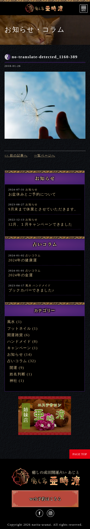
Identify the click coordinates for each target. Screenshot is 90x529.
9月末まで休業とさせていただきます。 (43, 209)
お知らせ (31, 189)
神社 (14, 381)
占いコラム (33, 255)
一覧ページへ (44, 155)
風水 (28, 285)
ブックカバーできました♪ (31, 290)
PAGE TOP (79, 454)
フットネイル (19, 328)
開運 (14, 368)
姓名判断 (17, 374)
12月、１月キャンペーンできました (40, 224)
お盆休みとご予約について (32, 194)
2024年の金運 (20, 275)
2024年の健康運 (22, 260)
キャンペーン (19, 348)
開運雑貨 (15, 335)
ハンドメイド (42, 285)
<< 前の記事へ (16, 155)
